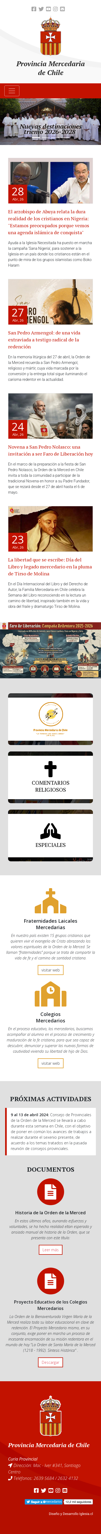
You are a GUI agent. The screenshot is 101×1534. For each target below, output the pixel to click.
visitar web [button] (50, 970)
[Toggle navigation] (11, 90)
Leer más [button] (51, 1249)
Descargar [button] (50, 1362)
